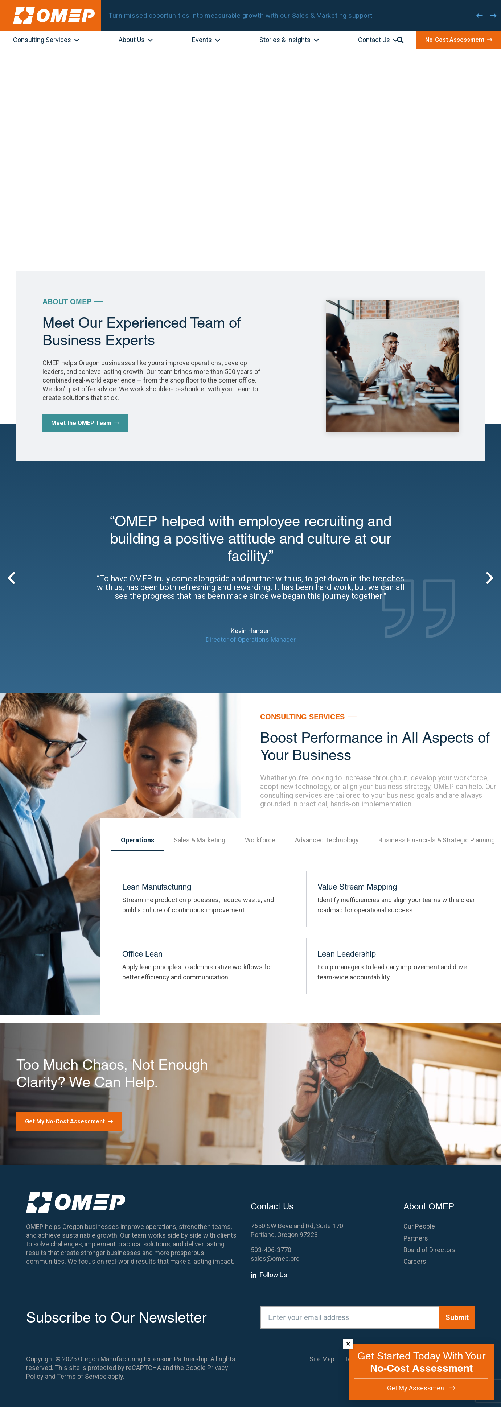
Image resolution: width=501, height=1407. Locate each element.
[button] (75, 41)
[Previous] (479, 15)
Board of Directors (429, 1250)
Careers (414, 1261)
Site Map (321, 1359)
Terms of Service (82, 1376)
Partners (415, 1238)
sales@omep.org (275, 1258)
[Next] (493, 15)
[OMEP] (54, 15)
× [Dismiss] (348, 1343)
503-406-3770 (271, 1250)
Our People (419, 1226)
